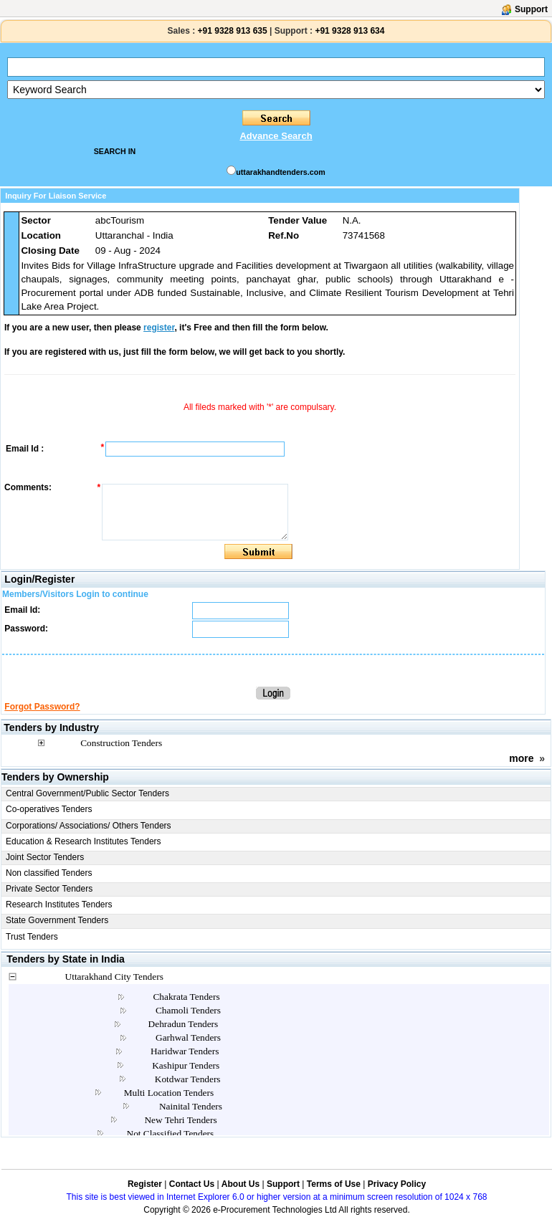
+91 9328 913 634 (349, 31)
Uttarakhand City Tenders (114, 976)
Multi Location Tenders (169, 1092)
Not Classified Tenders (170, 1133)
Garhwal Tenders (188, 1037)
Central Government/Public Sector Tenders (87, 793)
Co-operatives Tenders (49, 809)
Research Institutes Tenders (59, 904)
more (521, 758)
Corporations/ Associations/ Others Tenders (88, 826)
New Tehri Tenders (180, 1120)
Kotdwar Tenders (188, 1079)
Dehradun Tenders (183, 1023)
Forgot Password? (42, 707)
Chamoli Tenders (188, 1010)
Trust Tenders (32, 937)
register (158, 328)
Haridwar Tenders (185, 1051)
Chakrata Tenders (186, 996)
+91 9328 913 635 (231, 31)
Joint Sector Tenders (45, 857)
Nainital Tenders (190, 1106)
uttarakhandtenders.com (280, 172)
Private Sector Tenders (49, 889)
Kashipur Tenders (185, 1065)
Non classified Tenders (49, 873)
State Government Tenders (57, 920)
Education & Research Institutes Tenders (83, 841)
